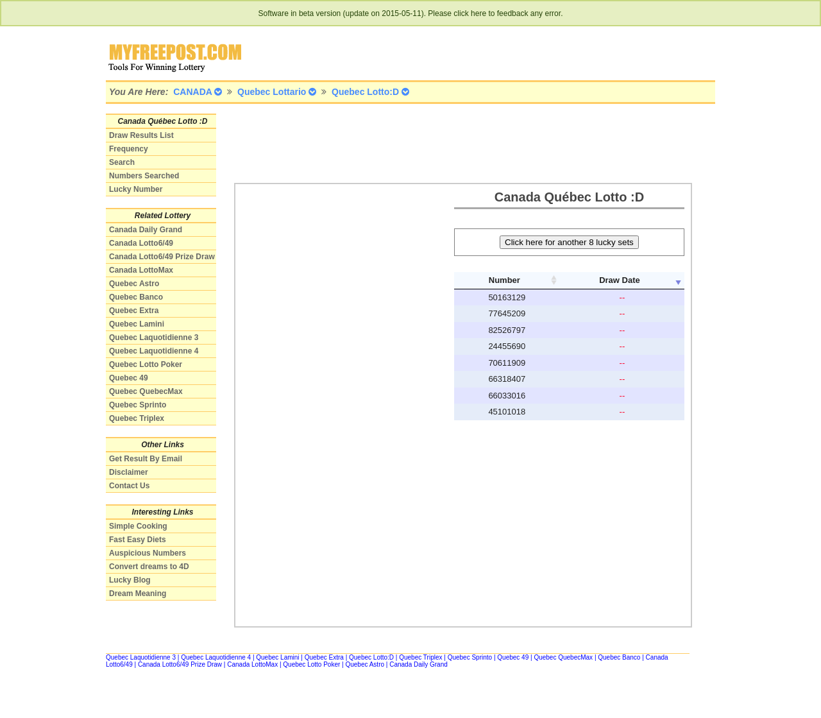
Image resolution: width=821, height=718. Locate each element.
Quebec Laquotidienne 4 (153, 350)
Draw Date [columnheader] (619, 280)
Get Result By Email (145, 458)
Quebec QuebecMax (146, 391)
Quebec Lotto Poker (145, 364)
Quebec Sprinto (137, 404)
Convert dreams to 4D (149, 566)
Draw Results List (141, 135)
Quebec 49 (128, 377)
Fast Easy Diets (137, 539)
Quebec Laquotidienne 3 (153, 337)
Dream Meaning (137, 593)
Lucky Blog (130, 580)
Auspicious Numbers (147, 553)
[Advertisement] (467, 142)
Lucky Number (135, 189)
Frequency (128, 148)
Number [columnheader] (504, 280)
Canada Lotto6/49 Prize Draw (162, 256)
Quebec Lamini (136, 324)
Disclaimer (128, 472)
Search (122, 162)
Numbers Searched (144, 175)
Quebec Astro (134, 283)
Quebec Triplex (136, 418)
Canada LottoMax (141, 270)
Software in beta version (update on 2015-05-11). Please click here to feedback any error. (410, 13)
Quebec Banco (136, 297)
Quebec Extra (133, 310)
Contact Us (129, 485)
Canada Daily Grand (145, 229)
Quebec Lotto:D (371, 657)
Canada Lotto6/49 (141, 243)
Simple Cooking (138, 526)
